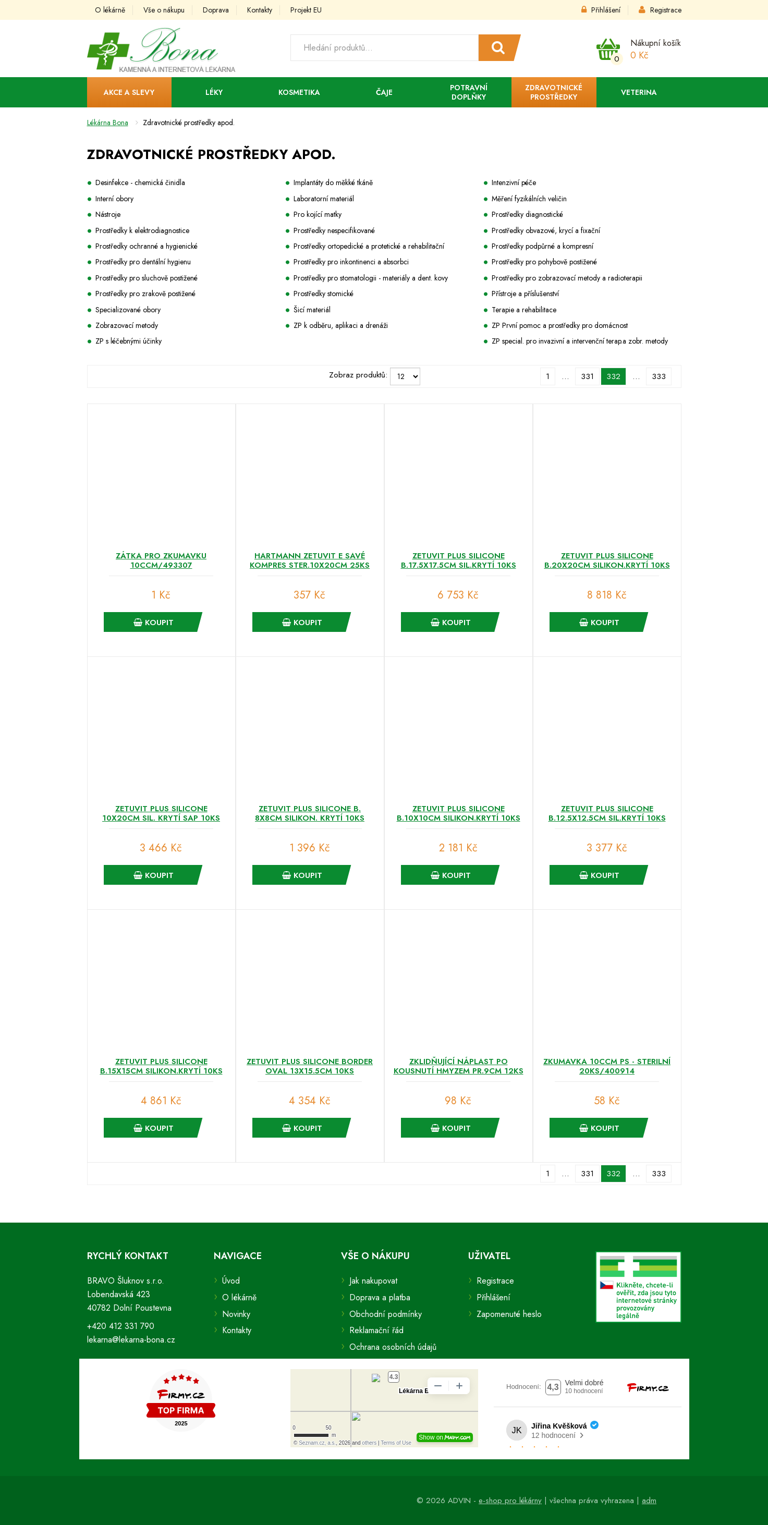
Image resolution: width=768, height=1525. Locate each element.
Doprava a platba (379, 1297)
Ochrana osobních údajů (392, 1347)
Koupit (153, 622)
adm (649, 1500)
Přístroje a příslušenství (525, 293)
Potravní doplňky (468, 92)
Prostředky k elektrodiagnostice (142, 230)
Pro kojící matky (318, 214)
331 (587, 376)
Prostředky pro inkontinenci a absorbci (351, 262)
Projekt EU (306, 10)
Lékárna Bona (107, 122)
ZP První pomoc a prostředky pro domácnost (560, 325)
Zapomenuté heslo (509, 1314)
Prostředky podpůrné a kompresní (542, 246)
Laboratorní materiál (324, 198)
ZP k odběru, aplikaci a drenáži (341, 325)
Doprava (216, 10)
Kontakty (259, 10)
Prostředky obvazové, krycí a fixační (546, 230)
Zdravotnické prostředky (553, 92)
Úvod (231, 1281)
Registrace (660, 10)
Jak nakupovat (373, 1281)
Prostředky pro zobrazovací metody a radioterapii (567, 278)
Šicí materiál (312, 309)
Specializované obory (128, 309)
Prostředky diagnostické (527, 214)
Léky (214, 92)
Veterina (639, 92)
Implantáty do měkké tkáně (333, 182)
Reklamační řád (376, 1330)
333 (659, 376)
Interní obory (114, 198)
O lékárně (110, 10)
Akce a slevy (129, 92)
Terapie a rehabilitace (524, 309)
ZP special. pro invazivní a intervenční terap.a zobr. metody (580, 341)
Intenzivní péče (514, 182)
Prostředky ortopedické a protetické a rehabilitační (369, 246)
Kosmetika (299, 92)
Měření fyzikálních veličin (529, 198)
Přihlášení (600, 10)
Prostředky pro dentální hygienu (143, 262)
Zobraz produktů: (358, 375)
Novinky (236, 1314)
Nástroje (107, 214)
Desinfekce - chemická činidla (140, 182)
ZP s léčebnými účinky (128, 341)
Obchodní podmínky (385, 1314)
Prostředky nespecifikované (334, 230)
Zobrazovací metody (126, 325)
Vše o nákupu (164, 10)
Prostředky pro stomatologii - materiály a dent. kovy (371, 278)
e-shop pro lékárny (510, 1500)
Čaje (384, 92)
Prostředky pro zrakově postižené (145, 293)
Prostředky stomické (323, 293)
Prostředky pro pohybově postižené (544, 262)
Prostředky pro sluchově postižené (146, 278)
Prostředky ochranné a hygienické (146, 246)
